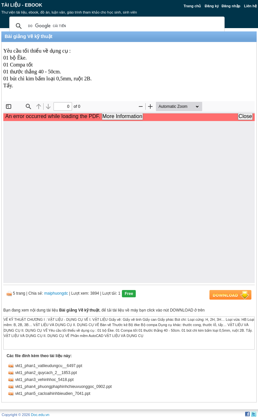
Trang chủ (192, 6)
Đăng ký (212, 6)
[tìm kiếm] (116, 26)
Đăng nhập (231, 6)
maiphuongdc (56, 293)
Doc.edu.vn (40, 415)
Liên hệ (250, 6)
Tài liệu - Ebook (21, 5)
